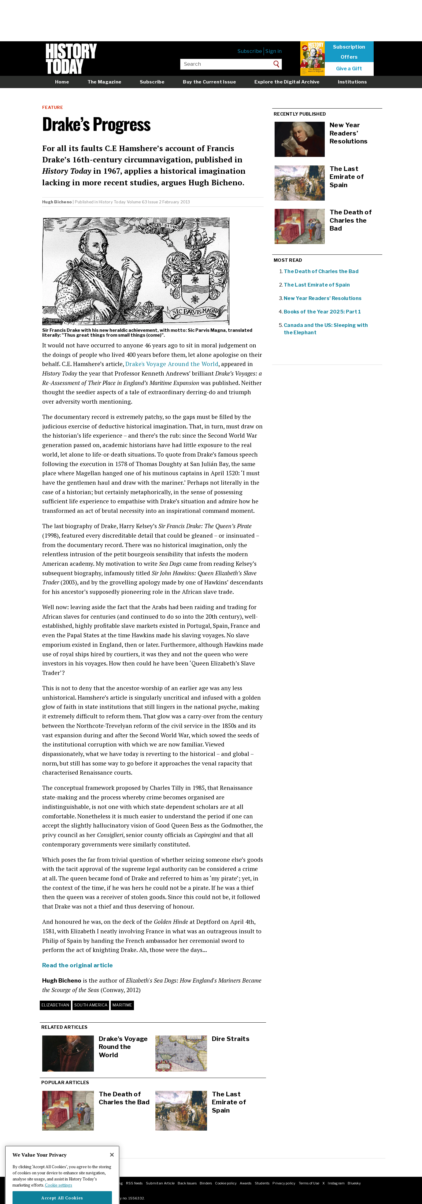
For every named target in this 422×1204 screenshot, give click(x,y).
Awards (245, 1183)
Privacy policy (283, 1183)
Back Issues (187, 1183)
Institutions (352, 82)
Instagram (336, 1183)
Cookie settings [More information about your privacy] (58, 1195)
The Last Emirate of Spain (229, 1102)
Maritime (122, 1005)
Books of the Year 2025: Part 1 (322, 312)
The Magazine (104, 82)
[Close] (112, 1165)
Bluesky (354, 1183)
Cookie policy (226, 1183)
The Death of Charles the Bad (124, 1098)
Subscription (349, 47)
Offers (349, 57)
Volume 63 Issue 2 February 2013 (158, 202)
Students (262, 1183)
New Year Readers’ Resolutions (322, 298)
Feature (52, 107)
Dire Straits (231, 1039)
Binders (206, 1183)
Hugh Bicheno (57, 202)
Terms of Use (309, 1183)
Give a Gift (349, 69)
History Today (112, 202)
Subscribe (250, 51)
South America (90, 1005)
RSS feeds (134, 1183)
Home (62, 82)
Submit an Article (160, 1183)
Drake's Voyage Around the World (171, 364)
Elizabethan (55, 1005)
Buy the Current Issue (209, 82)
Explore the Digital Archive (287, 82)
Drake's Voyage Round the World (123, 1047)
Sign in (273, 51)
